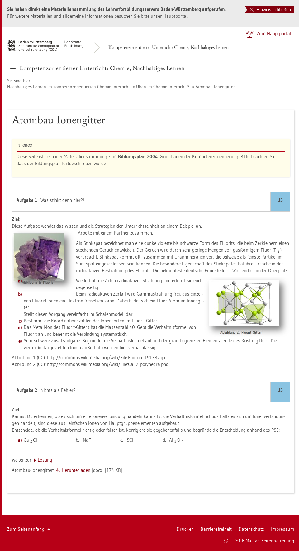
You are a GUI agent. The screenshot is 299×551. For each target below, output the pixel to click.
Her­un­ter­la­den (76, 470)
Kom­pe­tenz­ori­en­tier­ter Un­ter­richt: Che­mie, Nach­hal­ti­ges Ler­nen (168, 47)
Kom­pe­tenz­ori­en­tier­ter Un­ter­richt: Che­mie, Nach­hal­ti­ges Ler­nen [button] (97, 68)
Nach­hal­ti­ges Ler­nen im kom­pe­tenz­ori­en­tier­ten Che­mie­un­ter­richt (68, 86)
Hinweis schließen (270, 9)
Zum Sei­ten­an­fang (28, 529)
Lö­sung (45, 460)
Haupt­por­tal (175, 16)
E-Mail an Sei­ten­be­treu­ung (264, 541)
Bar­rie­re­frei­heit (216, 529)
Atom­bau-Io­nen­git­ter (215, 86)
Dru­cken (185, 529)
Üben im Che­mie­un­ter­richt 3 (162, 86)
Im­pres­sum (282, 529)
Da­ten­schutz (251, 529)
